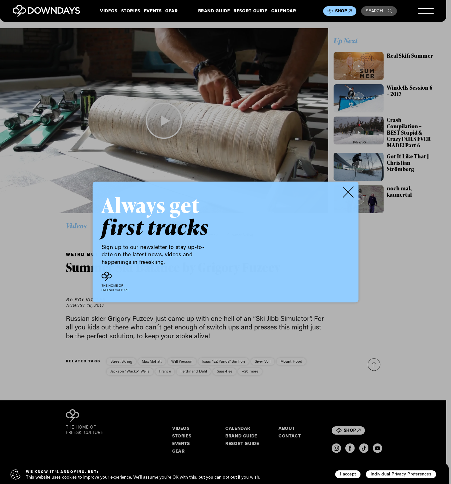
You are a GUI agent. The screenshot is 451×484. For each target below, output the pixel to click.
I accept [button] (348, 474)
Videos (108, 11)
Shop (343, 11)
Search (379, 11)
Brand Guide (214, 11)
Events (153, 11)
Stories (130, 11)
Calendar (283, 11)
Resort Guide (250, 11)
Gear (171, 11)
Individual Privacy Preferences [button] (401, 474)
